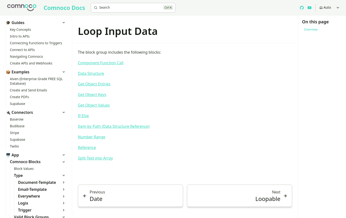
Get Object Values (94, 105)
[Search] (133, 8)
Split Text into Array (95, 158)
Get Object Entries (94, 84)
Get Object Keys (92, 94)
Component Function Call (101, 62)
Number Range (91, 137)
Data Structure (91, 73)
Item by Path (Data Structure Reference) (113, 126)
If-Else (83, 115)
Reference (87, 147)
